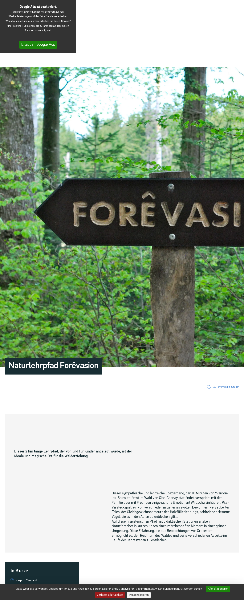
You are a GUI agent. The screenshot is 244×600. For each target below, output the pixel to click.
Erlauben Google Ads (38, 45)
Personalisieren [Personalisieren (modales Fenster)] (139, 595)
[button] (196, 61)
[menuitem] (231, 61)
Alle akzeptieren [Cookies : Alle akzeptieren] (218, 588)
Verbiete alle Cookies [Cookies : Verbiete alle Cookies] (110, 595)
